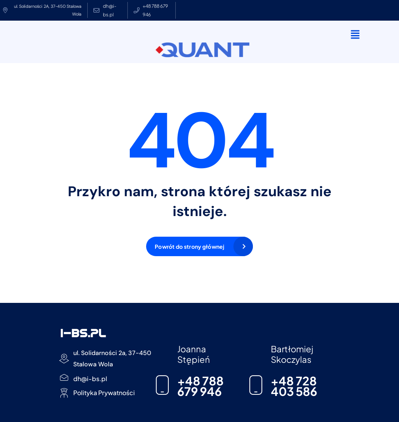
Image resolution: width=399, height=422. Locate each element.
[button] (355, 34)
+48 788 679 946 (200, 386)
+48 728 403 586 (294, 386)
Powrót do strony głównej (190, 246)
